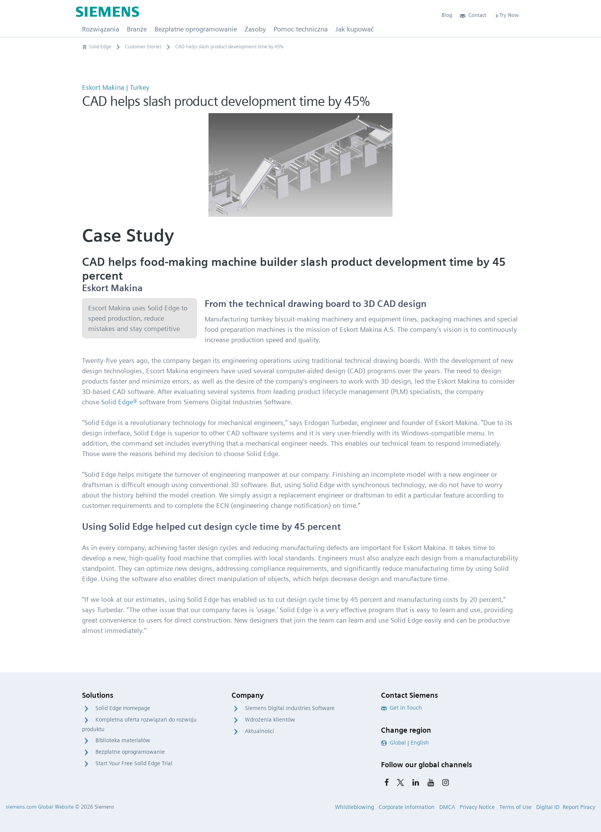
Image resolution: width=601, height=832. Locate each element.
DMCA (447, 807)
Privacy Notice (477, 807)
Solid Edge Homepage (122, 708)
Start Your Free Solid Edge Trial (133, 763)
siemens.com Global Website (40, 807)
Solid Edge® (119, 402)
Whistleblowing (354, 807)
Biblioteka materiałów (122, 740)
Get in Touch (401, 707)
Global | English (405, 742)
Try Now (506, 15)
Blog (447, 15)
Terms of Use (515, 807)
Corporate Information (407, 807)
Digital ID (548, 807)
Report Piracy (579, 807)
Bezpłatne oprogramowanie (130, 751)
